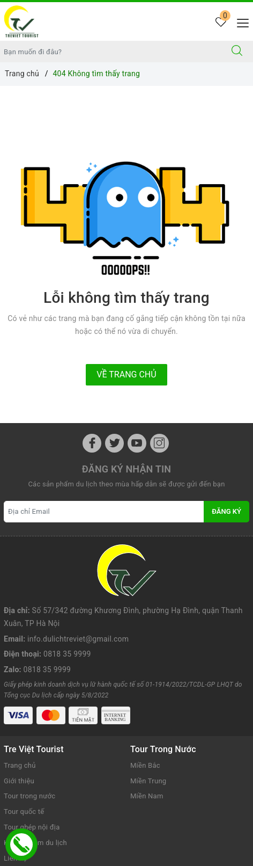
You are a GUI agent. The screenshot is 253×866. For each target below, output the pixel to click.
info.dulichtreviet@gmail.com (78, 587)
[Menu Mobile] (239, 22)
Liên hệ (15, 798)
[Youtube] (137, 443)
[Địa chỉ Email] (104, 511)
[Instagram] (159, 443)
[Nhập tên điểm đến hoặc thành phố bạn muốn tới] (110, 51)
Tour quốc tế (24, 751)
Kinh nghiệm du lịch (35, 782)
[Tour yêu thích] (220, 23)
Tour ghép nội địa (31, 767)
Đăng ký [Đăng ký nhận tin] (226, 511)
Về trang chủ (126, 374)
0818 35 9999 (67, 602)
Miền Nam (146, 736)
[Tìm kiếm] (237, 51)
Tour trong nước (29, 736)
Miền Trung (148, 720)
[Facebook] (92, 443)
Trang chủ (20, 705)
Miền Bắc (145, 705)
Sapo (146, 855)
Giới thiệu (19, 720)
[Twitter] (114, 443)
